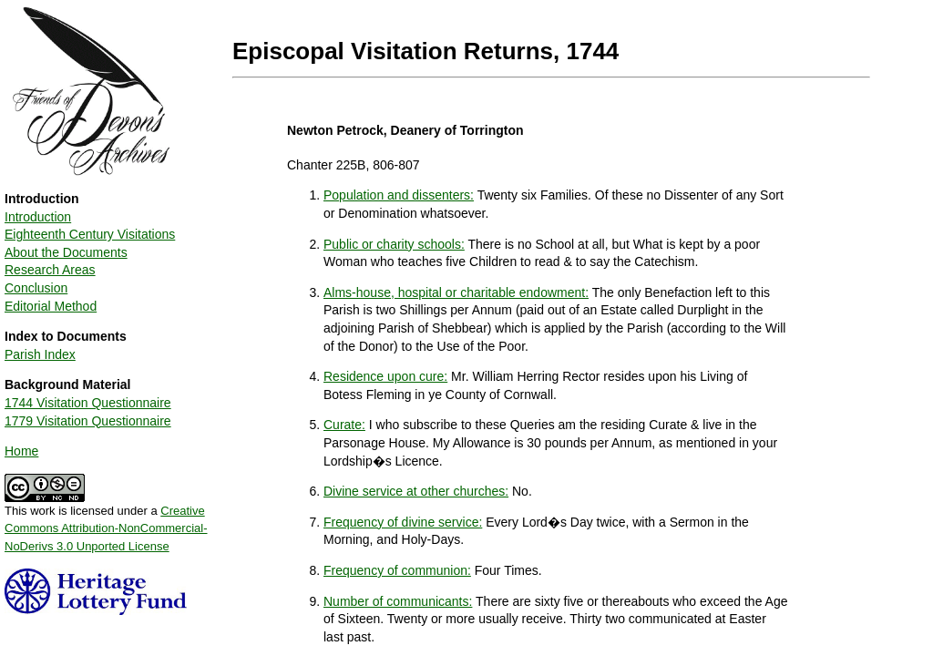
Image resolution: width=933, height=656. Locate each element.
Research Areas (50, 269)
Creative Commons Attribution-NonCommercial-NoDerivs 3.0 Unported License (106, 528)
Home (21, 451)
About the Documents (66, 252)
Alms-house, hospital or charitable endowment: (456, 292)
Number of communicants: (397, 601)
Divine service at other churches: (415, 491)
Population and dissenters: (398, 195)
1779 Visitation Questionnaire (88, 421)
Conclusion (36, 288)
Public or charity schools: (394, 244)
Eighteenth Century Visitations (90, 234)
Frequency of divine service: (402, 522)
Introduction (38, 217)
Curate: (344, 424)
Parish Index (40, 354)
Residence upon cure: (385, 376)
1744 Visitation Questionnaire (88, 402)
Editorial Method (51, 306)
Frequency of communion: (397, 570)
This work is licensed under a (106, 522)
